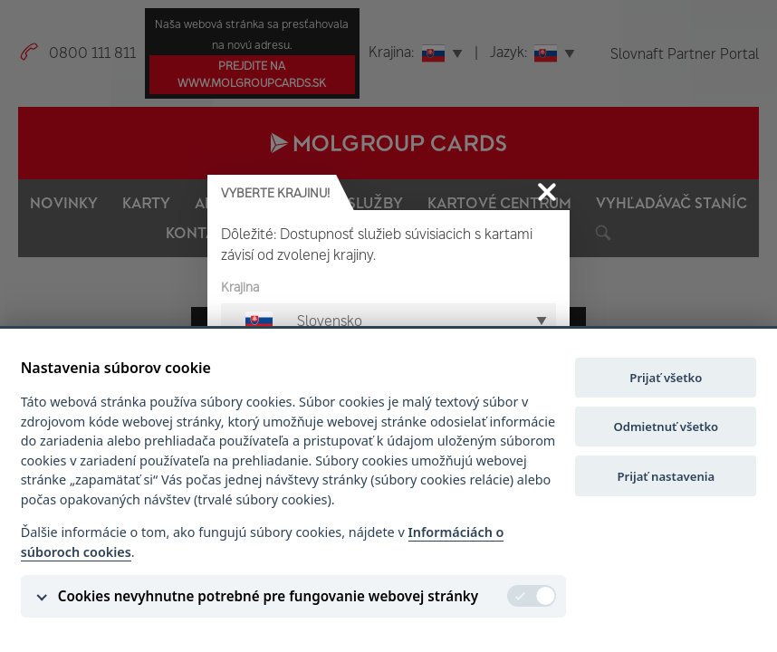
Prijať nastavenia (666, 476)
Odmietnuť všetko (665, 426)
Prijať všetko (665, 377)
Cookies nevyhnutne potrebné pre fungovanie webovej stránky (268, 596)
